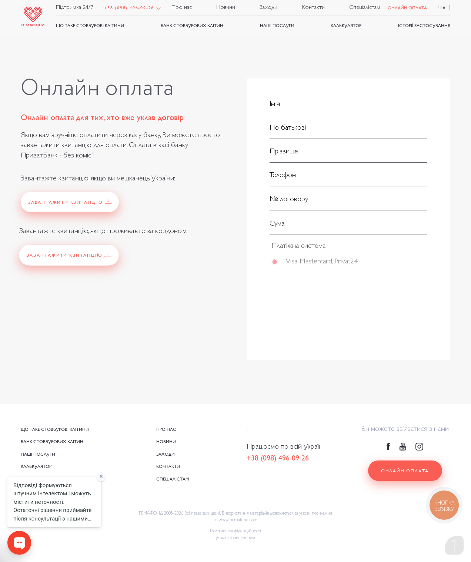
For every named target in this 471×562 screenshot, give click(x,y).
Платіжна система (298, 248)
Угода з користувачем (235, 538)
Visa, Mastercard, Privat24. (322, 264)
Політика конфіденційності (235, 531)
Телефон (283, 176)
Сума (277, 226)
